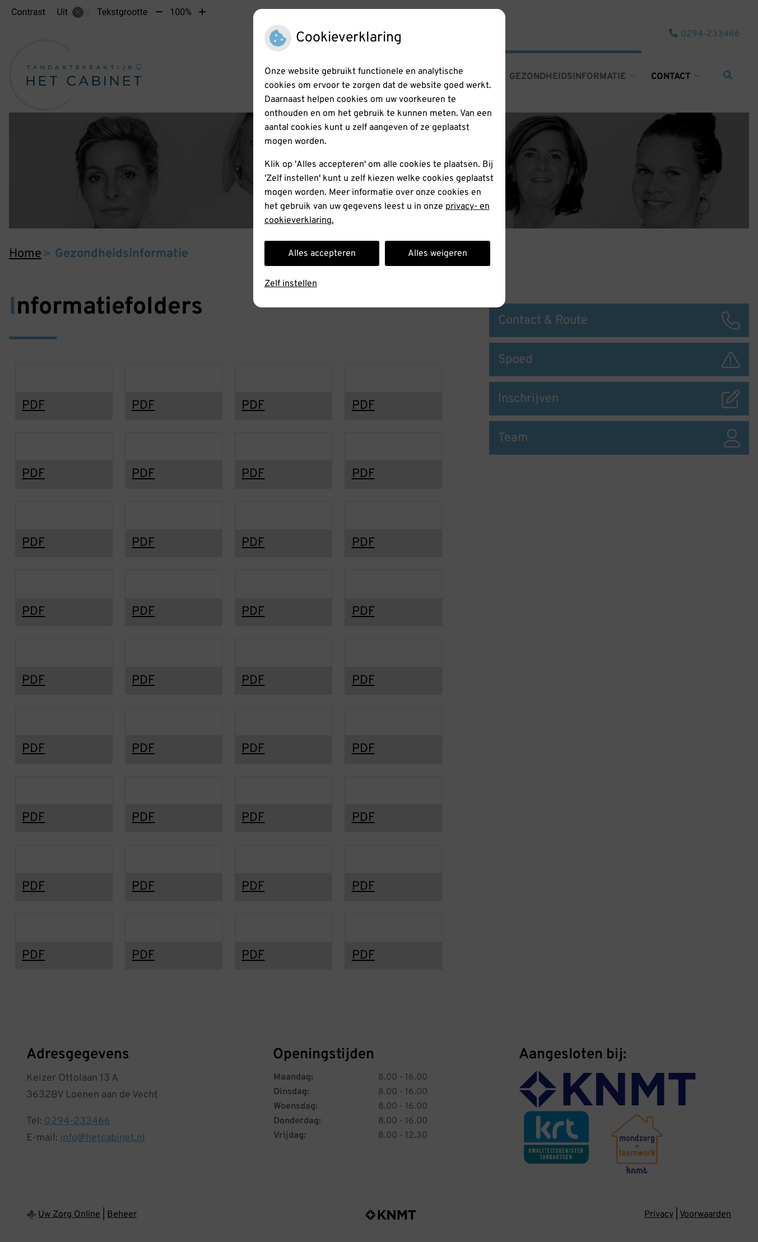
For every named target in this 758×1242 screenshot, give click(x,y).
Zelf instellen (290, 284)
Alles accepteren (322, 253)
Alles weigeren (437, 253)
